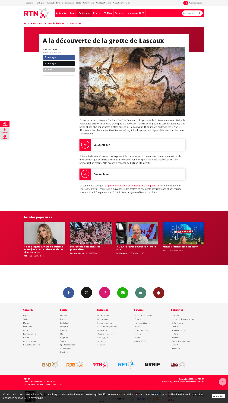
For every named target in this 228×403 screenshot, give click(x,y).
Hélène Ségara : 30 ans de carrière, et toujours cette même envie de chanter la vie (43, 249)
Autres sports (66, 348)
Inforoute (51, 3)
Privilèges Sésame (103, 3)
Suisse (25, 319)
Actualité (61, 13)
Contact (174, 345)
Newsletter (176, 348)
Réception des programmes (183, 319)
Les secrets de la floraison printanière (85, 248)
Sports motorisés (67, 345)
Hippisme (64, 337)
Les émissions (56, 23)
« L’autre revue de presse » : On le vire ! (136, 248)
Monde (26, 323)
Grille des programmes (107, 326)
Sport (73, 13)
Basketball (64, 323)
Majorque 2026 (135, 13)
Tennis (63, 341)
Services (119, 13)
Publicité (175, 326)
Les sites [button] (28, 3)
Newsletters (122, 292)
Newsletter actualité (31, 345)
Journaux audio (29, 334)
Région (26, 315)
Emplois (59, 3)
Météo (137, 326)
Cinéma (137, 319)
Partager (50, 57)
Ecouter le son (94, 145)
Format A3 (75, 23)
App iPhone (140, 292)
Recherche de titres (105, 323)
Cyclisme (64, 330)
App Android (158, 292)
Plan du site (57, 384)
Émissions (84, 13)
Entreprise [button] (40, 3)
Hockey (63, 319)
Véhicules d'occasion (121, 3)
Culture (26, 330)
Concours (101, 345)
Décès (78, 3)
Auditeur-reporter (193, 3)
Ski (61, 334)
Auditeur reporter (31, 341)
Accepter (218, 396)
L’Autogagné (102, 337)
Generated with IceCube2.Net (192, 382)
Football (63, 315)
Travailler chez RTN (179, 330)
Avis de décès (140, 341)
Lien (49, 69)
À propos (175, 315)
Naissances (69, 3)
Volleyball (64, 326)
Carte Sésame (88, 3)
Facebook (68, 292)
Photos (97, 13)
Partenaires (176, 334)
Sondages (101, 341)
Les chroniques (103, 319)
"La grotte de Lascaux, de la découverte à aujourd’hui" (131, 185)
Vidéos (108, 13)
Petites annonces (141, 330)
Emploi (137, 337)
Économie (27, 326)
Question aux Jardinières (107, 334)
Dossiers (26, 337)
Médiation (175, 337)
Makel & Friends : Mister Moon (180, 246)
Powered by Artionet (170, 382)
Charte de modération (180, 341)
